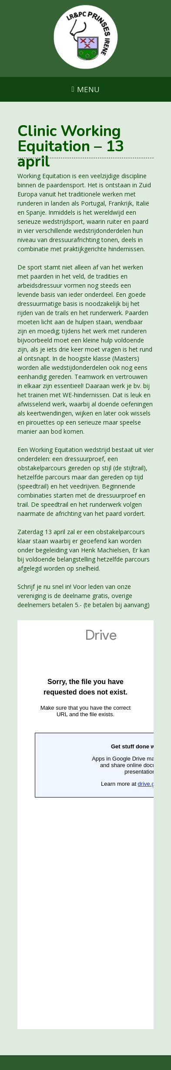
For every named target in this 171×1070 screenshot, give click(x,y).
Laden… (85, 824)
